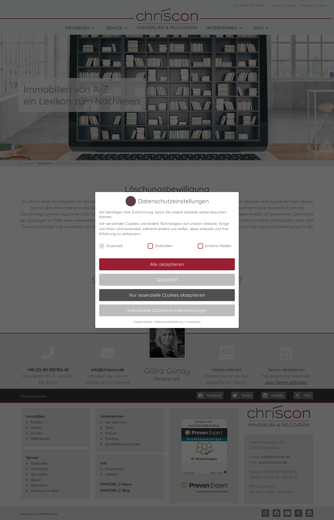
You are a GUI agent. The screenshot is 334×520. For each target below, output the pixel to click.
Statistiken (160, 245)
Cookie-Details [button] (143, 321)
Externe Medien (214, 245)
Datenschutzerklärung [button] (169, 321)
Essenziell (111, 245)
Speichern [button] (167, 279)
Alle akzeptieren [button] (167, 264)
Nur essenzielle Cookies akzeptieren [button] (167, 294)
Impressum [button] (193, 321)
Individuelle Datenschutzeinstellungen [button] (167, 310)
